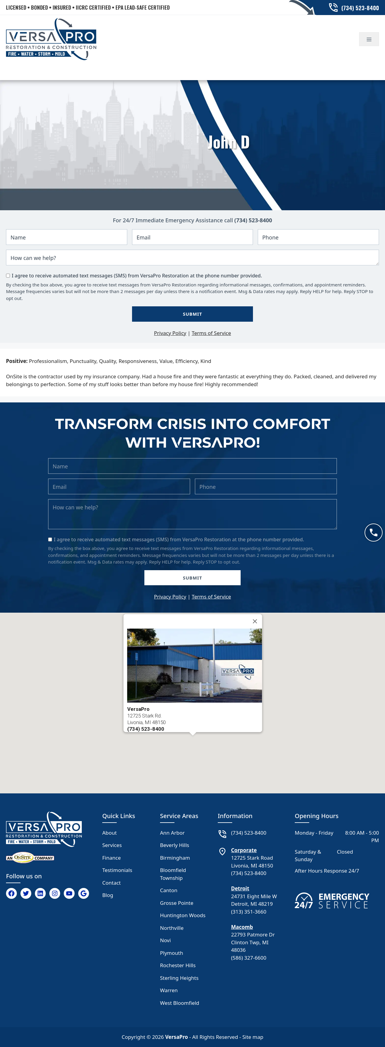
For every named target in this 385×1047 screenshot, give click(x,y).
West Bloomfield (179, 1002)
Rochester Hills (178, 965)
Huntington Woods (182, 915)
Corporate (244, 850)
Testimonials (117, 870)
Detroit (240, 888)
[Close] (255, 621)
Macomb (242, 927)
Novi (165, 940)
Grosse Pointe (176, 902)
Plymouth (171, 952)
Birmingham (175, 857)
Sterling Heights (179, 977)
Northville (171, 927)
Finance (111, 857)
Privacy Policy (170, 333)
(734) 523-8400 (253, 220)
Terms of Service (211, 333)
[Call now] (374, 533)
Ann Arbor (172, 832)
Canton (168, 890)
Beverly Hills (174, 845)
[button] (193, 741)
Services (112, 845)
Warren (169, 990)
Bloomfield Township (173, 874)
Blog (107, 895)
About (109, 832)
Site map (252, 1036)
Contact (111, 882)
